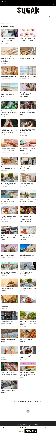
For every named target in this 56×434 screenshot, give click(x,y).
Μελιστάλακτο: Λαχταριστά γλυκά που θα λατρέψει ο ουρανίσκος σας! (28, 150)
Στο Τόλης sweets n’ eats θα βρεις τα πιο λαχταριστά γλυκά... (9, 237)
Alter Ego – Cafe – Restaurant (28, 288)
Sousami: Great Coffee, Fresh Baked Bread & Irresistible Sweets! (28, 58)
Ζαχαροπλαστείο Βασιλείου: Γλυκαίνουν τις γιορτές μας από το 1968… (9, 112)
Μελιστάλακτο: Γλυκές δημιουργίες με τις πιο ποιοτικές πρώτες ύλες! (8, 255)
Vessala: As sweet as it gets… (28, 305)
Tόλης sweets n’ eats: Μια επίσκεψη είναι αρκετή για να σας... (27, 112)
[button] (28, 4)
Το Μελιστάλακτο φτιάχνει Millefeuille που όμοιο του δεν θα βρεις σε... (9, 217)
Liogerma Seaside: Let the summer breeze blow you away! (8, 94)
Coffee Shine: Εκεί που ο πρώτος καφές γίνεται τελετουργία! (8, 40)
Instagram (35, 424)
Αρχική (2, 23)
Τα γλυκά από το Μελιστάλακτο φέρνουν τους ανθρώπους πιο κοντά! (9, 130)
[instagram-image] (16, 411)
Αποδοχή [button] (31, 430)
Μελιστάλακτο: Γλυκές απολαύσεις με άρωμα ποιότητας (26, 237)
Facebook (25, 424)
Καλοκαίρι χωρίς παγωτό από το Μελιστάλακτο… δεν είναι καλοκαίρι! (27, 374)
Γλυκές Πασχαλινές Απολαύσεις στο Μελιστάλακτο (25, 94)
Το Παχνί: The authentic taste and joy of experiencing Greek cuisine (28, 323)
